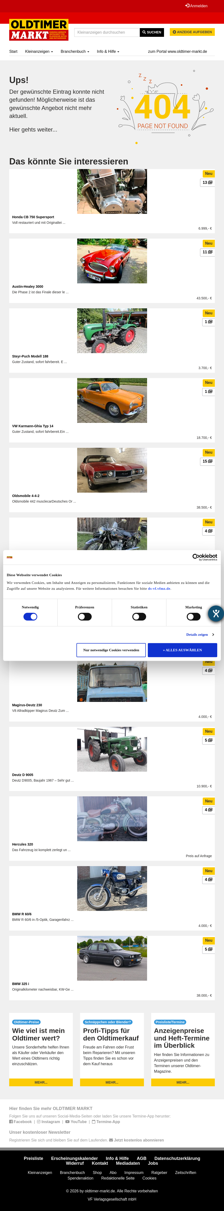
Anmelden (196, 6)
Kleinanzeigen (39, 51)
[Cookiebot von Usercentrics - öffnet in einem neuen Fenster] (196, 557)
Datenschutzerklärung (177, 1158)
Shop (97, 1173)
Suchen (151, 32)
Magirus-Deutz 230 (27, 705)
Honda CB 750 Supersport (33, 217)
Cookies (149, 1178)
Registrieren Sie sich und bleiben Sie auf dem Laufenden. (86, 1140)
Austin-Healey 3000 (27, 286)
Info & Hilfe (108, 51)
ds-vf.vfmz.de (159, 588)
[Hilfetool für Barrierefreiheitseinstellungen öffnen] (216, 613)
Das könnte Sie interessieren (68, 161)
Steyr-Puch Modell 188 (30, 356)
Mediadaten (128, 1163)
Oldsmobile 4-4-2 (25, 496)
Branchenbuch (75, 51)
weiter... (47, 129)
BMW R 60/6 (21, 914)
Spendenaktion (80, 1178)
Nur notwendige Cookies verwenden (111, 650)
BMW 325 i (20, 984)
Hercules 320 (22, 844)
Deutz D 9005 (22, 775)
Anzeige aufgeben (192, 32)
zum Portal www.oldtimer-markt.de (177, 51)
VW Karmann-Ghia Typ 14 (32, 426)
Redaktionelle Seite (118, 1178)
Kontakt (100, 1163)
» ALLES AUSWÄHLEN (182, 650)
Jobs (153, 1163)
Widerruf (75, 1163)
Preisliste (33, 1158)
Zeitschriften (185, 1173)
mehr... (41, 1082)
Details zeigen (197, 635)
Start (13, 51)
